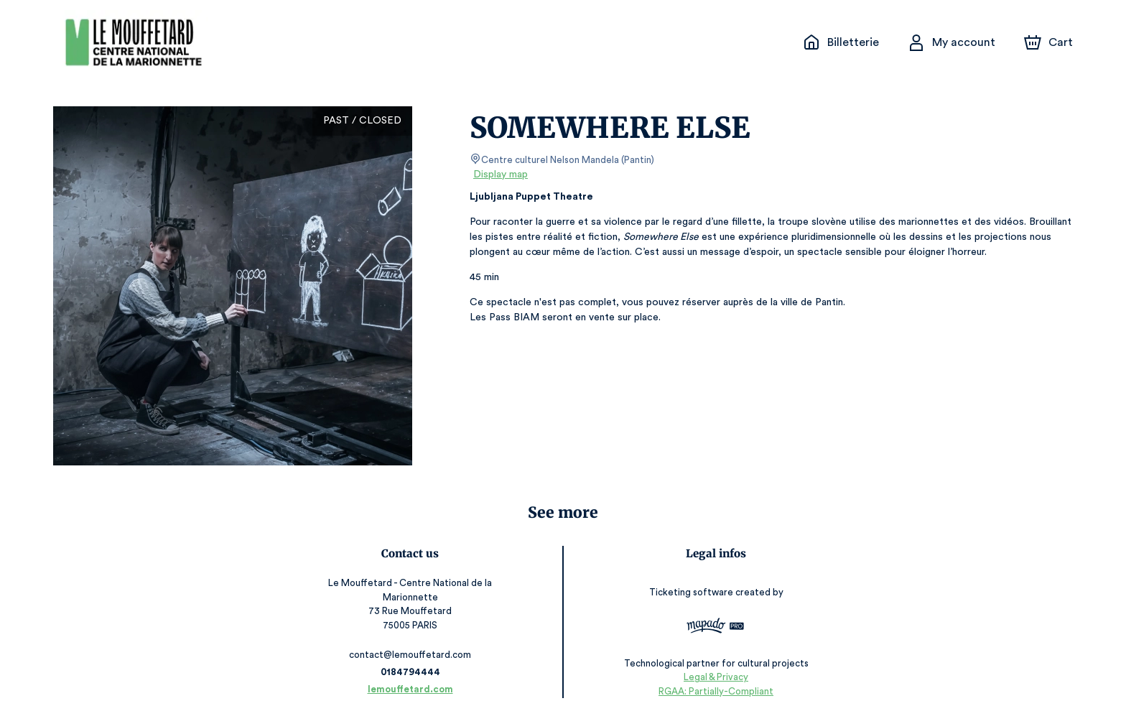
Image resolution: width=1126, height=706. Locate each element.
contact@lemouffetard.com (414, 641)
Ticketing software (688, 587)
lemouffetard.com (414, 675)
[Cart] (1050, 42)
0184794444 (413, 658)
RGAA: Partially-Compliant (712, 677)
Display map (501, 174)
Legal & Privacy (711, 663)
